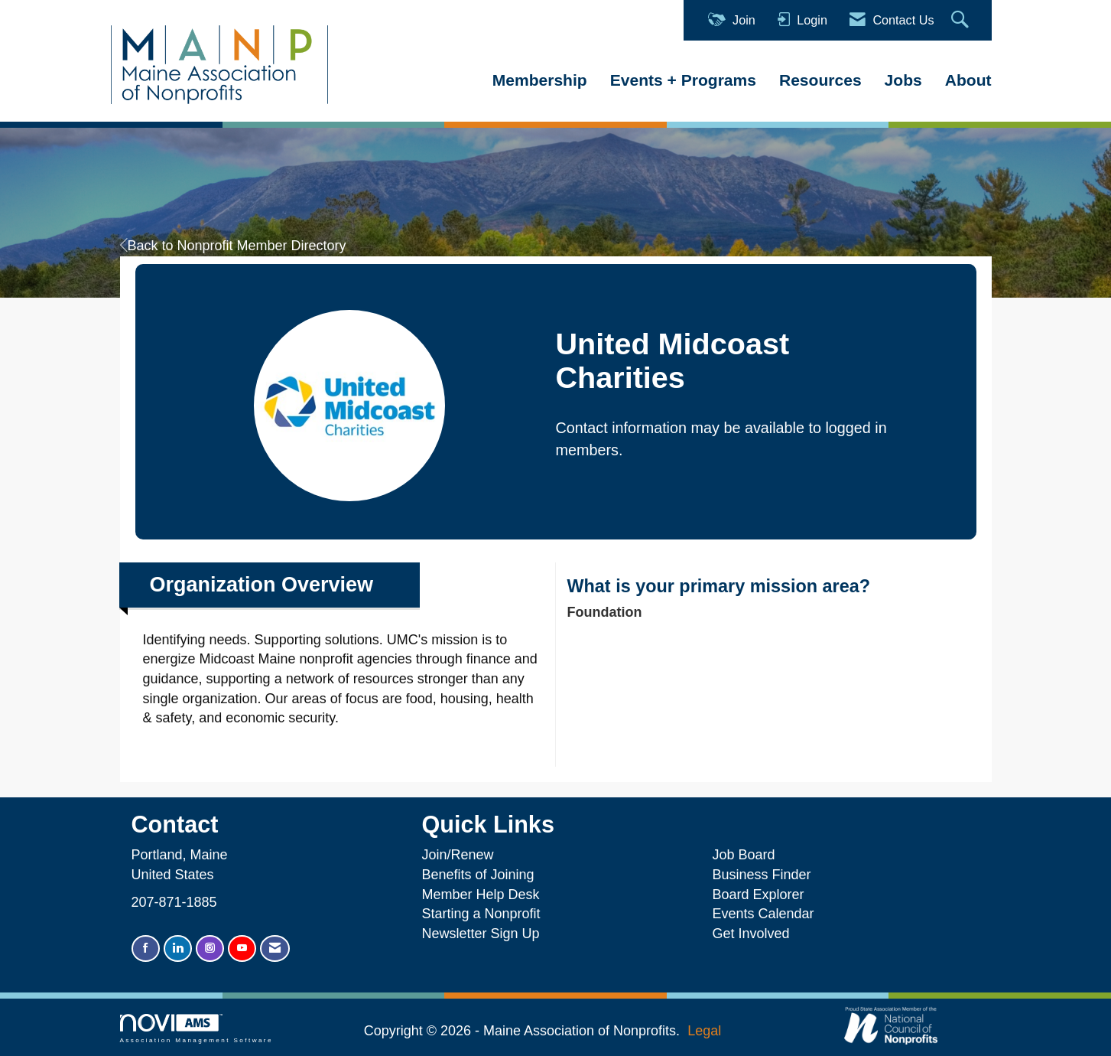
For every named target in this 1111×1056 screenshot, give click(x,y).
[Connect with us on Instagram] (210, 948)
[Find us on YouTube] (242, 948)
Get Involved (750, 933)
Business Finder (765, 874)
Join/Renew (457, 854)
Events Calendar (763, 913)
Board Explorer (758, 894)
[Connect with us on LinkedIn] (178, 948)
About (968, 80)
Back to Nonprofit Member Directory (233, 245)
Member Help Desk (480, 894)
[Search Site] (962, 20)
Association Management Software (196, 1029)
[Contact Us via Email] (275, 948)
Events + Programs (683, 80)
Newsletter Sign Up (480, 933)
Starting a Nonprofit (480, 913)
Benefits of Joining (477, 874)
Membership (539, 80)
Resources (820, 80)
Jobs (903, 80)
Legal (704, 1030)
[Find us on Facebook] (146, 948)
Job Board (747, 854)
